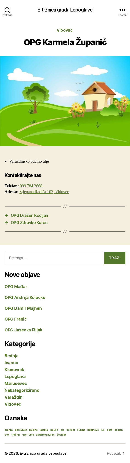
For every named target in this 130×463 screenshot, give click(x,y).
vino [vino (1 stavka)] (31, 434)
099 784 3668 (31, 186)
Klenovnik (14, 369)
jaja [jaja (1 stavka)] (62, 429)
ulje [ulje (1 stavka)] (24, 434)
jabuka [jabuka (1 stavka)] (44, 429)
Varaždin (14, 397)
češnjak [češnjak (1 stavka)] (61, 434)
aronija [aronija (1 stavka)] (9, 429)
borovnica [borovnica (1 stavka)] (21, 429)
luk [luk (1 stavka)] (103, 429)
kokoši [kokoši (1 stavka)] (70, 429)
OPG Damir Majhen (23, 308)
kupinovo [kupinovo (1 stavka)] (93, 429)
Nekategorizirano (22, 390)
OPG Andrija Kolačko (25, 297)
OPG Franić (16, 319)
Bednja (11, 355)
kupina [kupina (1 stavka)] (81, 429)
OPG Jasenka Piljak (23, 329)
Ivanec (11, 362)
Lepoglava (15, 376)
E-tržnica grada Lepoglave (65, 9)
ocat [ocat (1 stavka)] (109, 429)
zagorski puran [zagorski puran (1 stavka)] (45, 434)
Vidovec (65, 30)
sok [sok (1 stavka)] (7, 434)
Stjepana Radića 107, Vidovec (44, 192)
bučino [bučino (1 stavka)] (33, 429)
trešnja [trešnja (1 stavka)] (15, 434)
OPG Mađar (16, 286)
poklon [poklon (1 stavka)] (118, 429)
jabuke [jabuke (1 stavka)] (54, 429)
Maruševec (16, 383)
